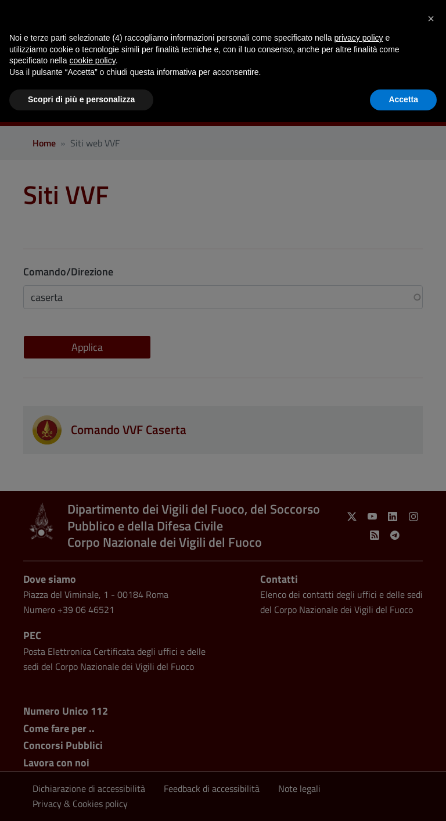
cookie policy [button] (93, 60)
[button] (431, 18)
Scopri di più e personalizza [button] (81, 99)
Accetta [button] (403, 99)
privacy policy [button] (358, 37)
